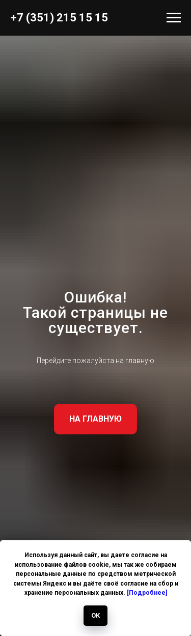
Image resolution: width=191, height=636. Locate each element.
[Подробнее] (147, 592)
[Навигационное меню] (174, 18)
